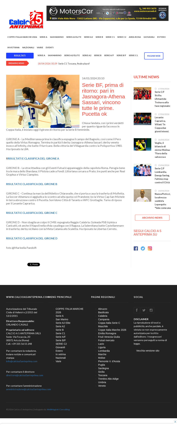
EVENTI (50, 47)
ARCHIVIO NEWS (152, 217)
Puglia (101, 364)
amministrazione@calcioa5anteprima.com (28, 389)
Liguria (101, 347)
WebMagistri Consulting (58, 409)
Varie (40, 47)
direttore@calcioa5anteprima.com (24, 375)
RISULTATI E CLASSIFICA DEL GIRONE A (33, 158)
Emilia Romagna (107, 333)
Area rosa (135, 37)
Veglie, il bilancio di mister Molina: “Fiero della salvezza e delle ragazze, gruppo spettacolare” (162, 155)
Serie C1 (110, 37)
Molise (101, 357)
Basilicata (103, 312)
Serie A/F (109, 55)
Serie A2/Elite (72, 55)
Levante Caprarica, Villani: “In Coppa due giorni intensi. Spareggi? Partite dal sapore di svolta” (162, 131)
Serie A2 (88, 37)
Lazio (101, 343)
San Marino (57, 37)
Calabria (102, 315)
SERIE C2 (121, 37)
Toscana (102, 375)
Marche (102, 354)
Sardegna (103, 368)
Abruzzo (102, 308)
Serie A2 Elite (73, 37)
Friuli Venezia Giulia (109, 336)
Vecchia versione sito (147, 350)
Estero (161, 37)
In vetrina (13, 47)
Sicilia (101, 371)
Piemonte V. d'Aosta (109, 361)
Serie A (43, 37)
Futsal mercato (106, 340)
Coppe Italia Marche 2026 (112, 329)
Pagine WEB (153, 56)
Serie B (99, 37)
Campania (103, 319)
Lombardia (104, 350)
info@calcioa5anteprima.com (21, 361)
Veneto (102, 385)
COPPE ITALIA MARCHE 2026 (22, 37)
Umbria (102, 382)
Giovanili (149, 37)
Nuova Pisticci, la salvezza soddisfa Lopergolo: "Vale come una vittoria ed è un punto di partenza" (163, 206)
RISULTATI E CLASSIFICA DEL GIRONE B (31, 184)
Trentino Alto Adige (108, 378)
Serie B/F (121, 55)
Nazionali (28, 47)
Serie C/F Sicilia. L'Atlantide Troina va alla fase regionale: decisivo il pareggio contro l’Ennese (162, 106)
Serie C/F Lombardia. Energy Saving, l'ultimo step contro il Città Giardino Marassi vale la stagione (162, 180)
